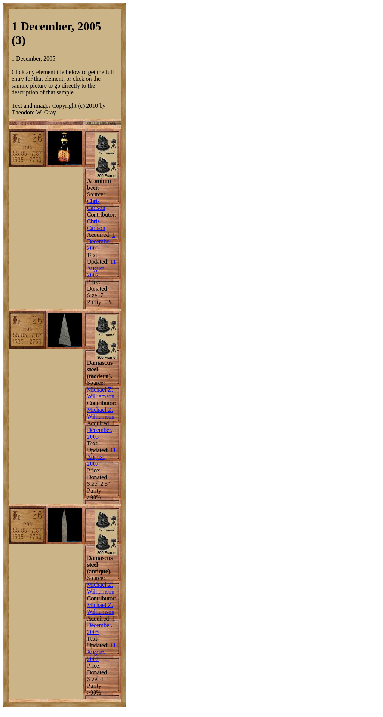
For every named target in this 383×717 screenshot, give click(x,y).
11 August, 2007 (101, 268)
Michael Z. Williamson (100, 392)
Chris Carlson (96, 204)
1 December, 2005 (101, 241)
